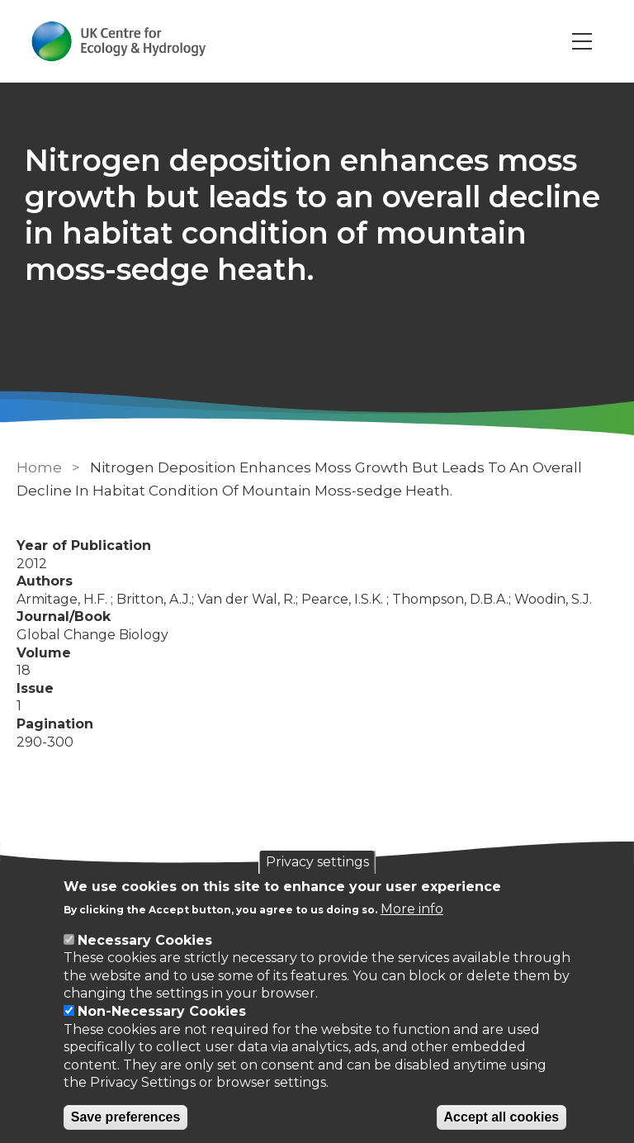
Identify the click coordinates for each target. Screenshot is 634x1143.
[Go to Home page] (118, 41)
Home (39, 467)
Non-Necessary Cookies (162, 1011)
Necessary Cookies (145, 940)
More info (412, 909)
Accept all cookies (502, 1117)
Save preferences (126, 1117)
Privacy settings (317, 862)
